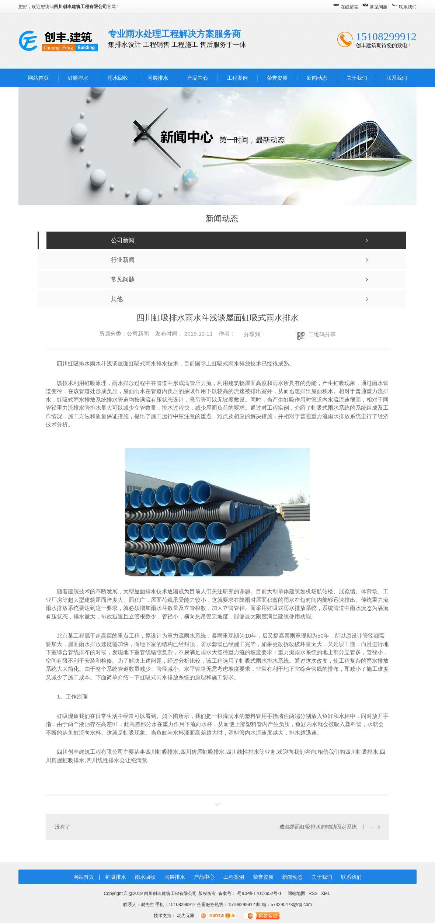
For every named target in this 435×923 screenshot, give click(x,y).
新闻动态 (317, 78)
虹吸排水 (78, 78)
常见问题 (378, 7)
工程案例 (237, 78)
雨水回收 (118, 78)
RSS (314, 893)
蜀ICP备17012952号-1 (259, 893)
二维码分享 (322, 334)
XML (325, 893)
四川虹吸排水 (73, 363)
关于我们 (357, 78)
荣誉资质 (277, 78)
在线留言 (349, 7)
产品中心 (197, 78)
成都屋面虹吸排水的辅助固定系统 (318, 826)
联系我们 (408, 7)
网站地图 (296, 893)
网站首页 (38, 78)
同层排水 (157, 78)
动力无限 (186, 915)
